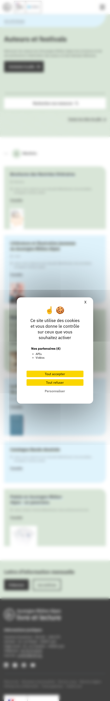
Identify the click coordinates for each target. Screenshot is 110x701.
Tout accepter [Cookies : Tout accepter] (55, 374)
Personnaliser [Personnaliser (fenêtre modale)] (55, 391)
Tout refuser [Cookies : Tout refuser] (55, 382)
